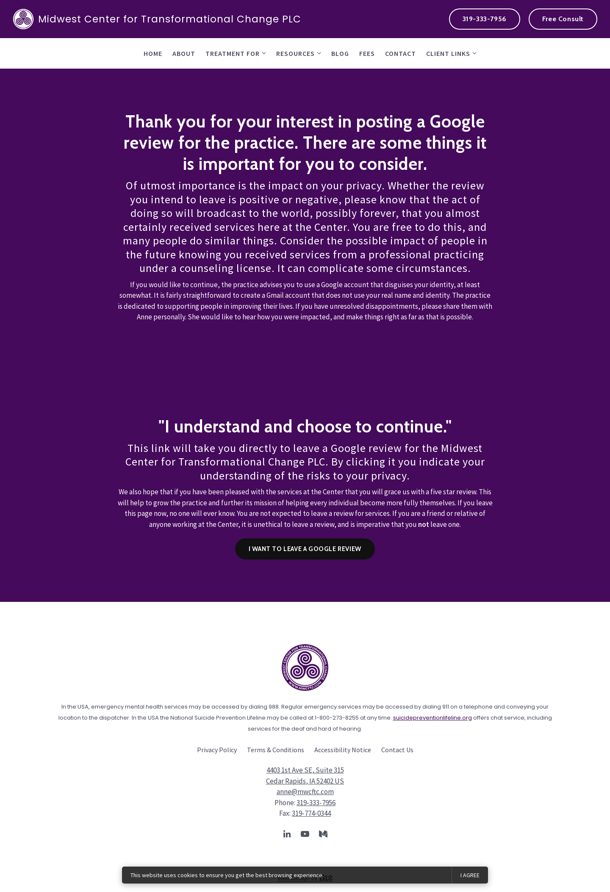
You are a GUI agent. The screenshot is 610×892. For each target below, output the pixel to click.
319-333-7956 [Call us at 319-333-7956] (316, 802)
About (183, 53)
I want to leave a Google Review (305, 549)
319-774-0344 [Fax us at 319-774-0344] (311, 813)
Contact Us (397, 749)
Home (153, 53)
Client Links (448, 53)
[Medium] (323, 834)
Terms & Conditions (275, 749)
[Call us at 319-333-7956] (484, 19)
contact (400, 53)
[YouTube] (305, 834)
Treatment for (232, 53)
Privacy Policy (217, 749)
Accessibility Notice (342, 749)
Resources (295, 53)
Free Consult (563, 19)
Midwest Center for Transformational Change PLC (157, 19)
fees (367, 53)
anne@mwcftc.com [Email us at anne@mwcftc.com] (305, 791)
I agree (470, 875)
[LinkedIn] (287, 834)
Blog (340, 53)
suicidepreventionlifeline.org (432, 718)
